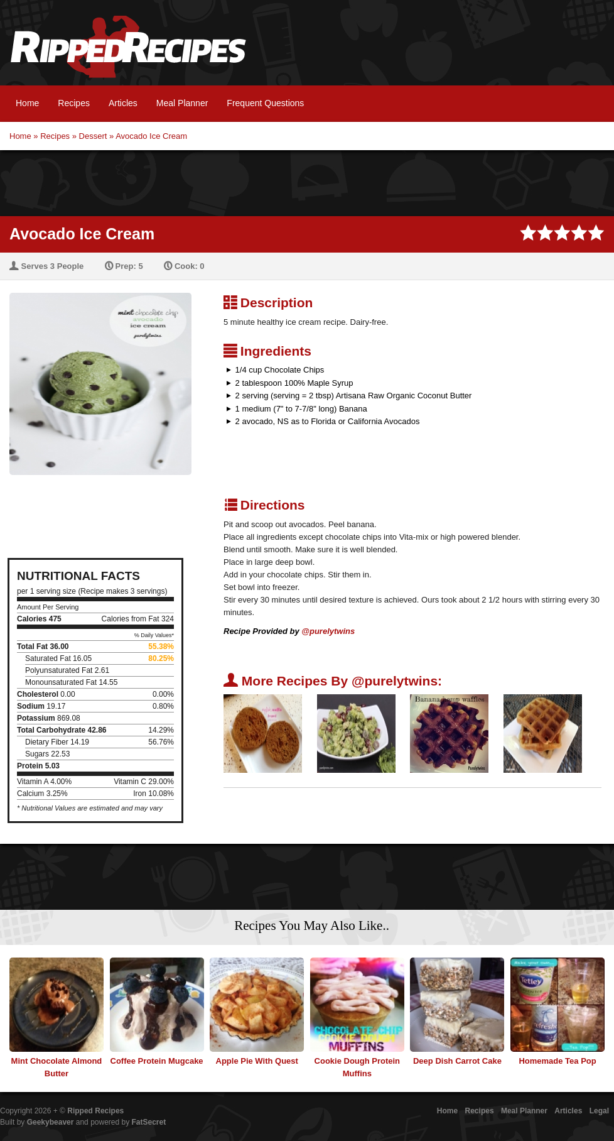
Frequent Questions (265, 103)
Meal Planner (182, 103)
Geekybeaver (50, 1122)
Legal (599, 1110)
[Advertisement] (307, 181)
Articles (123, 103)
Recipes (74, 103)
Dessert (93, 136)
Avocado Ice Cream (151, 136)
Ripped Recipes (128, 53)
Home (27, 103)
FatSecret (149, 1122)
